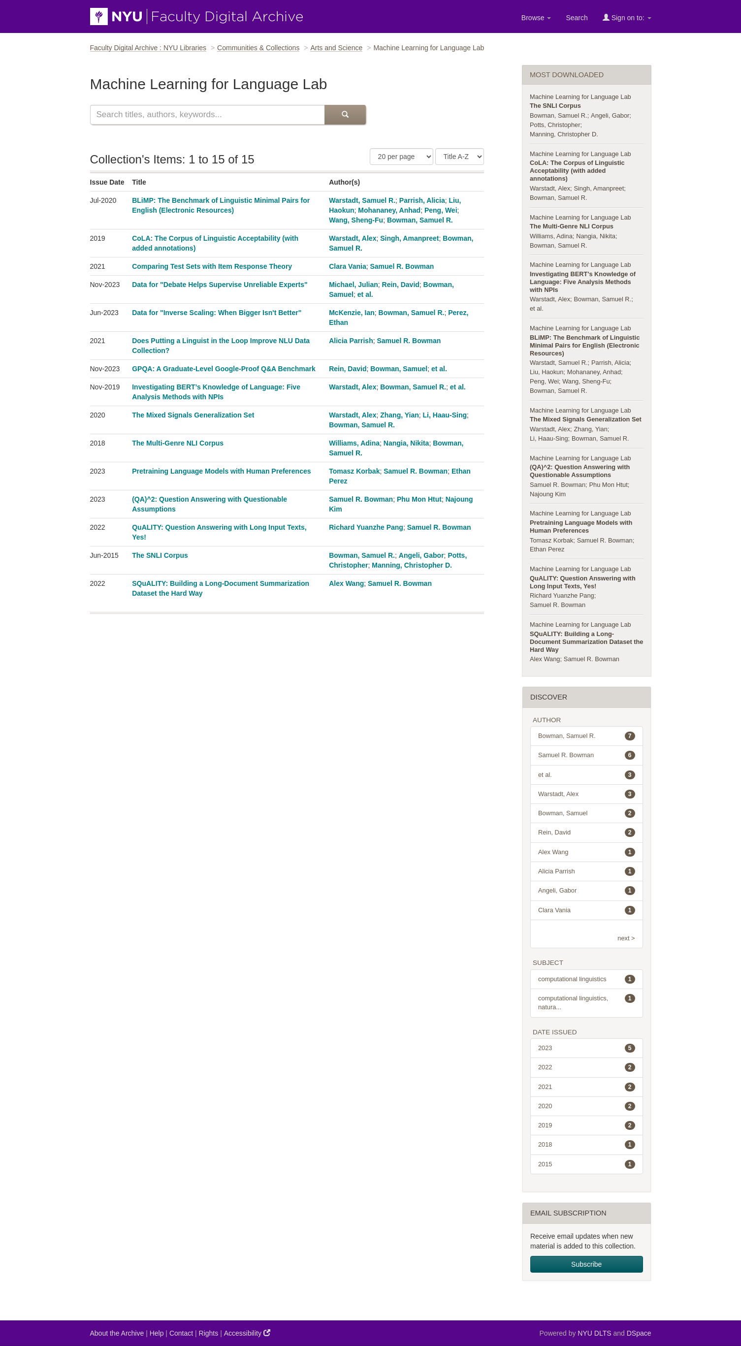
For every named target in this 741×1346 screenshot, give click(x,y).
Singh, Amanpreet (409, 238)
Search (576, 18)
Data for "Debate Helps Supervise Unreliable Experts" (219, 284)
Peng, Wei (440, 210)
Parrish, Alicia (422, 200)
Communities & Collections (258, 48)
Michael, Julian (353, 284)
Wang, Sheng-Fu (356, 220)
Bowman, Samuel (398, 369)
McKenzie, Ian (352, 313)
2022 (586, 1067)
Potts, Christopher (555, 124)
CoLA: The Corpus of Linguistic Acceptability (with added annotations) (577, 170)
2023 (586, 1048)
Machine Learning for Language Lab (580, 96)
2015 (586, 1164)
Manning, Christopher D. (412, 565)
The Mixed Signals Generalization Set (193, 415)
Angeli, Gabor (421, 555)
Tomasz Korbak (354, 471)
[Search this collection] (207, 115)
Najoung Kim (548, 494)
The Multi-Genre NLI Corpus (178, 443)
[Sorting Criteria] (459, 156)
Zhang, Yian (399, 415)
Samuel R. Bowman (402, 266)
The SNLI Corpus (160, 555)
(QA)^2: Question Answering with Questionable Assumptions (580, 471)
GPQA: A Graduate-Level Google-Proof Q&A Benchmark (224, 369)
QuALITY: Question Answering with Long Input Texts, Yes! (583, 582)
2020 (586, 1106)
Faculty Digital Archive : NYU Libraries (148, 48)
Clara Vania (347, 266)
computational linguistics (586, 979)
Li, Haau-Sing (445, 415)
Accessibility (247, 1333)
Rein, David (400, 284)
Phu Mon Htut (419, 499)
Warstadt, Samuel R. (362, 200)
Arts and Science (336, 48)
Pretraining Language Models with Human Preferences (221, 471)
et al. (365, 294)
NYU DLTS (594, 1333)
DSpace (639, 1333)
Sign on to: (627, 17)
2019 (586, 1125)
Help (157, 1333)
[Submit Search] (345, 115)
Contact (181, 1333)
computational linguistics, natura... (586, 1002)
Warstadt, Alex (352, 238)
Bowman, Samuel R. (420, 220)
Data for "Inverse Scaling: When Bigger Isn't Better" (216, 313)
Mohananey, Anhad (389, 210)
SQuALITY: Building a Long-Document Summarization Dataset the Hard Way (586, 641)
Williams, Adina (354, 443)
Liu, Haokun (546, 372)
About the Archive (117, 1333)
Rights (209, 1333)
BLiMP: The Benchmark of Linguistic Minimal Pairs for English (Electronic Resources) (585, 345)
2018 (586, 1144)
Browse (536, 18)
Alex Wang (346, 583)
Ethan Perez (547, 549)
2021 (586, 1087)
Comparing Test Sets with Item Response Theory (212, 266)
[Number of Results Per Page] (401, 156)
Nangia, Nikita (406, 443)
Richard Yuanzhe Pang (366, 527)
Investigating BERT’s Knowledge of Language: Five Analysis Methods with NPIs (583, 281)
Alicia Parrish (351, 341)
